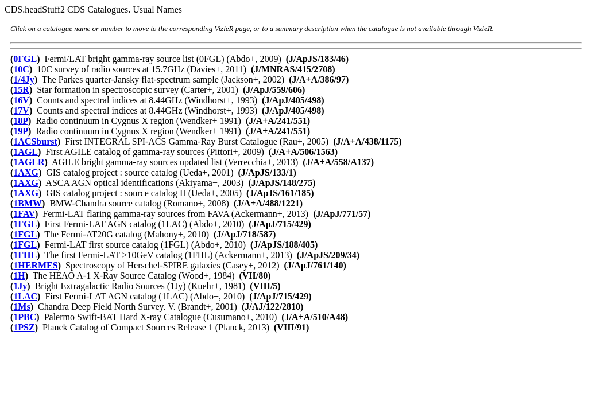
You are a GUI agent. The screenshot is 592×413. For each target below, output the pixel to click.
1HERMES (35, 265)
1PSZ (23, 327)
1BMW (27, 203)
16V (21, 100)
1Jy (20, 286)
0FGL (25, 59)
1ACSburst (35, 141)
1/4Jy (23, 79)
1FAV (24, 214)
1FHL (25, 255)
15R (21, 90)
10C (21, 69)
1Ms (21, 306)
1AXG (25, 172)
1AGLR (28, 162)
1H (19, 275)
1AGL (25, 152)
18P (20, 121)
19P (20, 131)
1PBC (24, 317)
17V (21, 110)
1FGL (25, 224)
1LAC (25, 296)
